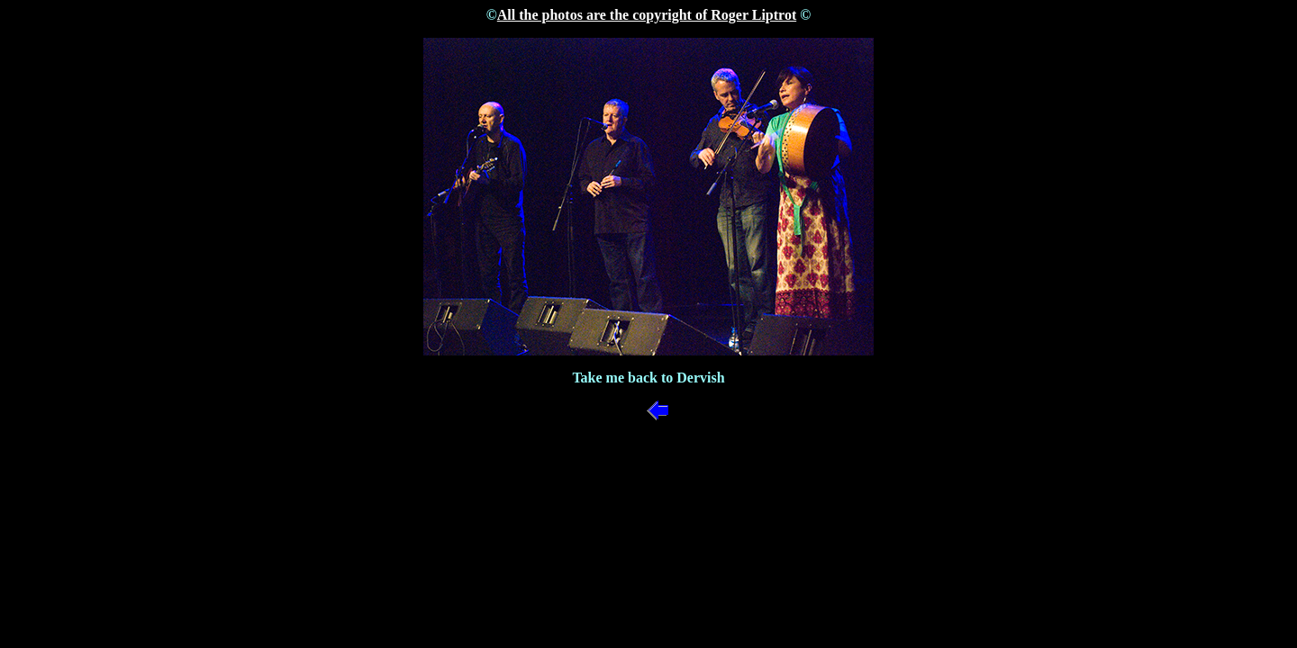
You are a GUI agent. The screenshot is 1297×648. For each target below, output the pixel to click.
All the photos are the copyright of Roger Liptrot (646, 14)
